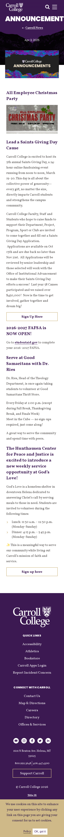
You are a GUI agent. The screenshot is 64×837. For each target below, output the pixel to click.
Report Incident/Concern (32, 672)
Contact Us (32, 696)
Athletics (32, 651)
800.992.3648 (23, 763)
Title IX (32, 795)
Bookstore (32, 658)
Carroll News (34, 28)
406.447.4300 (41, 763)
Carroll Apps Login (32, 665)
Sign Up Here (32, 316)
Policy (27, 831)
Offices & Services (32, 724)
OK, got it (40, 831)
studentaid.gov (26, 343)
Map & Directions (32, 703)
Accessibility (32, 644)
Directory (32, 717)
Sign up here (32, 572)
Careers (32, 710)
